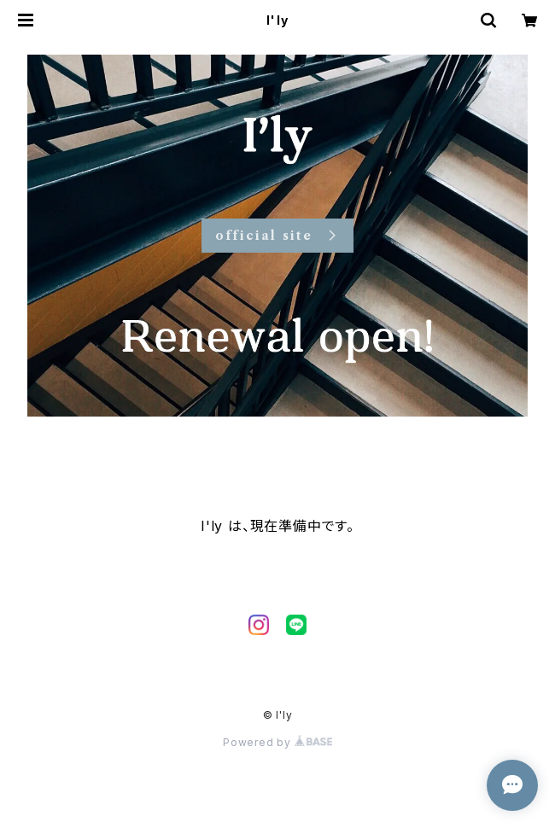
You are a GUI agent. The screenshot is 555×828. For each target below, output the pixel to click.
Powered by (277, 742)
